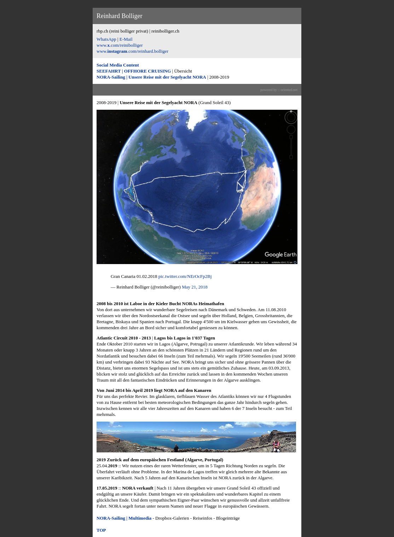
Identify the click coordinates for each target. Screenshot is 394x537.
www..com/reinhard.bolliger (132, 51)
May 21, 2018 (195, 287)
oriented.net (289, 90)
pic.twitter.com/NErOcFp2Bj (185, 276)
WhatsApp (106, 39)
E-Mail (126, 39)
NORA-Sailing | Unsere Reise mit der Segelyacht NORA (151, 77)
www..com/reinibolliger (120, 45)
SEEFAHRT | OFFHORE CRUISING (134, 71)
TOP (101, 530)
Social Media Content (118, 65)
